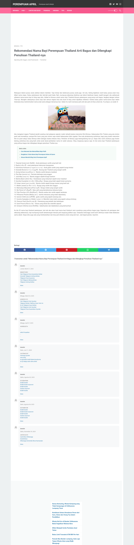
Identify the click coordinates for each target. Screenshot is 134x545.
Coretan (95, 119)
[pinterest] (49, 264)
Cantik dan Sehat (36, 7)
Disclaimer (82, 538)
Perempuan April (26, 2)
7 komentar (43, 58)
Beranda (17, 7)
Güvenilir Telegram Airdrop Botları (30, 292)
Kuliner (116, 119)
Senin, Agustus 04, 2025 (27, 421)
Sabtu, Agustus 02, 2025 (27, 393)
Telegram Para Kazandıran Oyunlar (30, 325)
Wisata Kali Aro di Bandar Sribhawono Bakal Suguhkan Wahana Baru (103, 53)
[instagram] (119, 2)
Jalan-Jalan (103, 116)
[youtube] (116, 2)
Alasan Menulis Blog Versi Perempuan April (34, 167)
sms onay (23, 374)
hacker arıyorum (25, 405)
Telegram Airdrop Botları (27, 298)
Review (70, 7)
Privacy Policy (73, 538)
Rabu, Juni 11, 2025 (26, 366)
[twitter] (112, 2)
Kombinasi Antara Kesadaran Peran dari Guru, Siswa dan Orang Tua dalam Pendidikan (105, 44)
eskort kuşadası (24, 349)
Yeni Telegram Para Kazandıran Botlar (31, 290)
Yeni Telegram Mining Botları (28, 296)
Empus (102, 119)
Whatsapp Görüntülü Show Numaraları (31, 457)
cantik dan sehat (104, 112)
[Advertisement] (49, 27)
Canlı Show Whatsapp (26, 453)
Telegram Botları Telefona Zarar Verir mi (31, 319)
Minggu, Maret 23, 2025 (27, 312)
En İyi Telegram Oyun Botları (28, 321)
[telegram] (78, 264)
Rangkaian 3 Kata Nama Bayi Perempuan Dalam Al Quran (38, 164)
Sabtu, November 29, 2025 (28, 448)
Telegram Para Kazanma (27, 294)
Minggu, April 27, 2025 (26, 339)
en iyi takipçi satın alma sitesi (28, 378)
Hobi (24, 7)
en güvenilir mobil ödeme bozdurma (30, 376)
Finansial (48, 7)
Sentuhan (95, 123)
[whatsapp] (64, 264)
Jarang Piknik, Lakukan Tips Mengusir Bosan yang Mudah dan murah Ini (104, 83)
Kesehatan (109, 119)
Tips (64, 7)
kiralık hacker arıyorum (26, 401)
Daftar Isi (64, 538)
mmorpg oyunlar (25, 372)
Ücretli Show (23, 455)
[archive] (99, 92)
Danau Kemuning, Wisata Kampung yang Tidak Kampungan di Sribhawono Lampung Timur (105, 35)
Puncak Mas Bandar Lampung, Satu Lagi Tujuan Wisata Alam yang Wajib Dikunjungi (105, 75)
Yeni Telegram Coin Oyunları (28, 317)
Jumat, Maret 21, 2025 (26, 285)
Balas (21, 302)
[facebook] (109, 2)
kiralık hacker (24, 399)
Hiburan (57, 7)
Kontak (58, 538)
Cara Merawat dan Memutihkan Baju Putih (33, 161)
